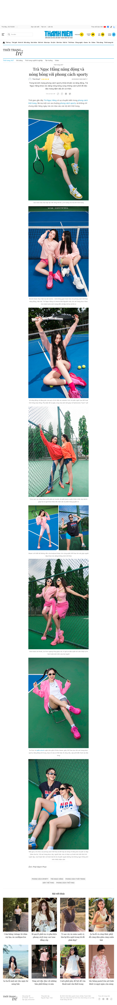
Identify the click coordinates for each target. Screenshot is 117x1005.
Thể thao (71, 42)
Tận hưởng (48, 60)
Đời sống (27, 42)
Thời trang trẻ (108, 42)
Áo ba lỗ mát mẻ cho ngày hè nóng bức (15, 982)
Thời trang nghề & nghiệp (34, 60)
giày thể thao (48, 883)
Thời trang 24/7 (8, 60)
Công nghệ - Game (81, 42)
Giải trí (65, 42)
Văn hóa (59, 42)
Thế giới (14, 42)
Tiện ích (43, 27)
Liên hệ (50, 27)
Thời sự (8, 42)
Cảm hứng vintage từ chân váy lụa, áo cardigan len (15, 935)
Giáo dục (47, 42)
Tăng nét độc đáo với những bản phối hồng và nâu (44, 982)
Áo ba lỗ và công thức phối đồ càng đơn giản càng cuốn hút (101, 937)
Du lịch (53, 42)
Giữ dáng (19, 60)
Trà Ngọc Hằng (50, 100)
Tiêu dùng (99, 42)
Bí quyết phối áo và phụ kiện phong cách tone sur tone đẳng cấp (44, 937)
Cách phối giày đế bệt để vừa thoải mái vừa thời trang (72, 982)
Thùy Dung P (36, 79)
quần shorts (40, 750)
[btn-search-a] (9, 34)
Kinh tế (20, 42)
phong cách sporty (68, 103)
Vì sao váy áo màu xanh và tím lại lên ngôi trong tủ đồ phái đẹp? (73, 937)
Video (93, 42)
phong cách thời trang (75, 879)
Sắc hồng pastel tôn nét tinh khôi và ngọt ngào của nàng (101, 982)
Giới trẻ (40, 42)
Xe (90, 42)
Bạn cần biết (35, 27)
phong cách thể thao (65, 883)
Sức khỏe (34, 42)
